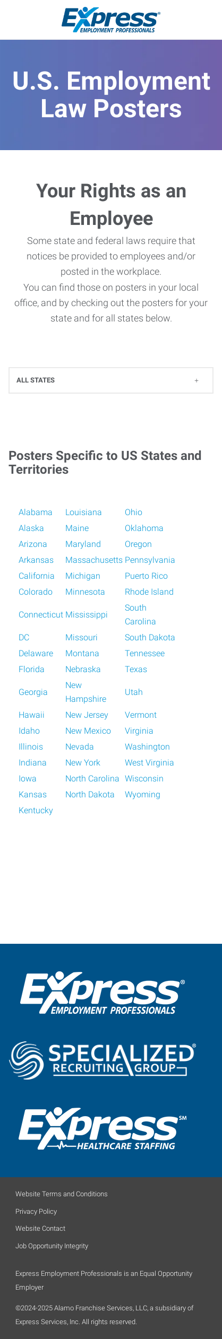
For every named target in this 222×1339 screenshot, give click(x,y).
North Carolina (92, 778)
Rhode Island (149, 592)
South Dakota (150, 637)
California (37, 576)
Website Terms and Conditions (61, 1194)
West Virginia (149, 763)
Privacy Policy (36, 1211)
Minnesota (85, 592)
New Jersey (86, 715)
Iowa (28, 778)
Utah (134, 692)
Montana (82, 653)
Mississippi (86, 615)
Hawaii (32, 715)
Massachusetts (94, 560)
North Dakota (90, 794)
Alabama (36, 512)
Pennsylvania (150, 560)
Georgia (33, 692)
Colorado (36, 592)
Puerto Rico (146, 576)
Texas (136, 669)
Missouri (81, 637)
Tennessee (145, 653)
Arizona (33, 544)
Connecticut (41, 615)
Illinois (31, 747)
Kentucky (36, 810)
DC (24, 637)
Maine (77, 528)
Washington (147, 747)
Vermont (141, 715)
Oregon (138, 544)
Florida (32, 669)
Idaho (29, 731)
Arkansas (36, 560)
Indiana (33, 763)
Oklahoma (144, 528)
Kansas (33, 794)
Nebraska (83, 669)
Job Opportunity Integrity (51, 1246)
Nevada (79, 747)
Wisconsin (144, 778)
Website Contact (40, 1228)
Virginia (139, 731)
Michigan (82, 576)
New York (82, 763)
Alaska (31, 528)
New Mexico (88, 731)
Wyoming (142, 794)
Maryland (83, 544)
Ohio (133, 512)
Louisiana (83, 512)
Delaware (36, 653)
